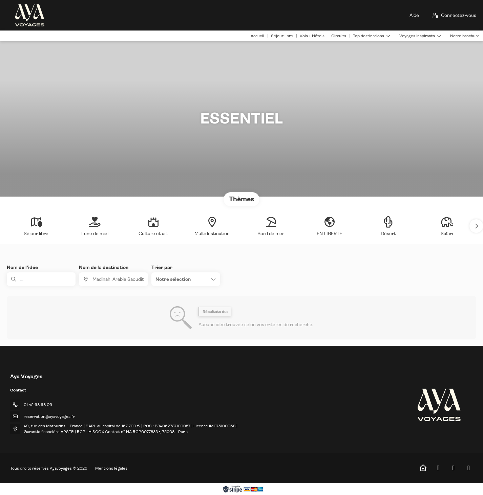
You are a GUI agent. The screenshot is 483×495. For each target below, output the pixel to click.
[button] (476, 226)
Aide (414, 15)
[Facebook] (438, 468)
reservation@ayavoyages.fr (49, 416)
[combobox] (113, 279)
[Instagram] (453, 468)
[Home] (423, 468)
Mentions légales (111, 468)
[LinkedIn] (468, 468)
